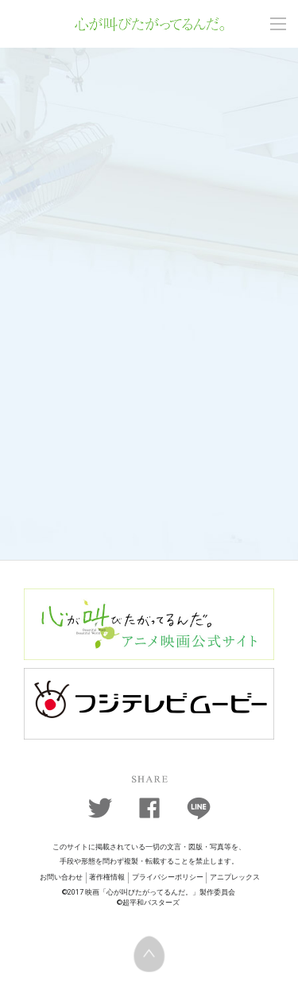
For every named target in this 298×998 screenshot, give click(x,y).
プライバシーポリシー (167, 877)
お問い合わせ (61, 877)
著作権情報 (107, 877)
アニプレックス (235, 877)
